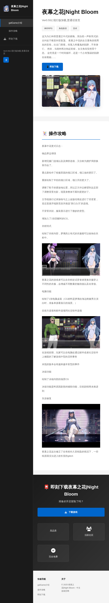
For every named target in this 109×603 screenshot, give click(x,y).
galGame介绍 (43, 585)
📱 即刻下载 (52, 67)
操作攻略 (41, 590)
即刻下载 (41, 594)
